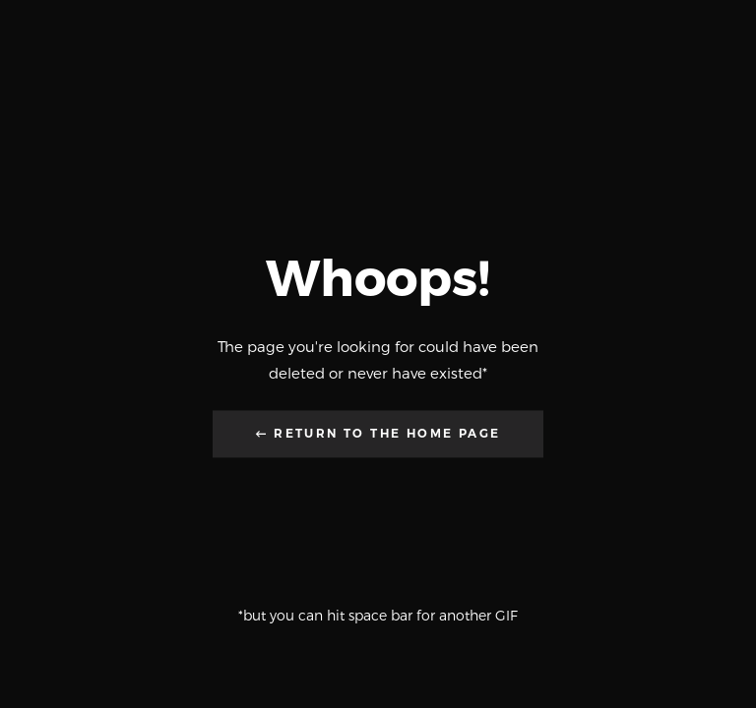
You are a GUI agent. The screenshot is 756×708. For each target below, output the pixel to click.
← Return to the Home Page (378, 434)
